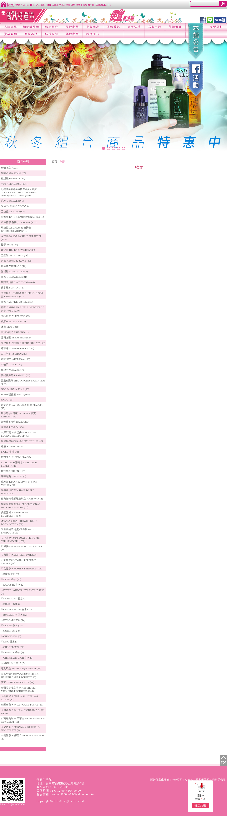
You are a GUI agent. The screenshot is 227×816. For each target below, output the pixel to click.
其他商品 (72, 34)
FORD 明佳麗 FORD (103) (15, 394)
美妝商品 (72, 26)
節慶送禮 (134, 26)
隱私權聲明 (202, 779)
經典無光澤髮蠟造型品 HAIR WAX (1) (22, 498)
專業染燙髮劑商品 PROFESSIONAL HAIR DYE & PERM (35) (20, 506)
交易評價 (64, 4)
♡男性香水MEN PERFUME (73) (19, 554)
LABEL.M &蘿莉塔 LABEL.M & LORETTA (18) (19, 464)
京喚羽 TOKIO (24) (11, 364)
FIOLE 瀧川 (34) (10, 451)
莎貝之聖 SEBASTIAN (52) (16, 337)
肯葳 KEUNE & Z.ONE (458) (16, 260)
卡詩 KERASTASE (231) (14, 183)
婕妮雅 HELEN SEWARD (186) (18, 249)
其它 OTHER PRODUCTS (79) (17, 682)
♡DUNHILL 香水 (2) (12, 652)
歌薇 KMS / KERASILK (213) (17, 301)
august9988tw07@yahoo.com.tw (73, 794)
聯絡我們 (88, 4)
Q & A (189, 779)
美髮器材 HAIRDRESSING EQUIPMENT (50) (15, 514)
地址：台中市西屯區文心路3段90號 (60, 783)
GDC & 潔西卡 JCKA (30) (15, 389)
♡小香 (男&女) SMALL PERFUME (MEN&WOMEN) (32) (20, 539)
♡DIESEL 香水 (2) (11, 603)
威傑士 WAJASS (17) (12, 369)
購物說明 (76, 4)
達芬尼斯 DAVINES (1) (13, 476)
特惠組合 (51, 26)
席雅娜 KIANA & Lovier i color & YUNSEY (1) (19, 483)
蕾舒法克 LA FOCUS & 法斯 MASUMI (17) (22, 406)
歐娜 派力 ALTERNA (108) (15, 359)
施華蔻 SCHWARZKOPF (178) (17, 348)
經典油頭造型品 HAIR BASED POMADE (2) (17, 492)
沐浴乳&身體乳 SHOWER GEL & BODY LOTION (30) (19, 522)
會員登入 (20, 4)
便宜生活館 (44, 779)
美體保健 (175, 26)
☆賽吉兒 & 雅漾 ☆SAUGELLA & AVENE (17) (19, 698)
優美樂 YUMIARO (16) (13, 266)
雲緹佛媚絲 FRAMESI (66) (15, 375)
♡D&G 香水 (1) (9, 641)
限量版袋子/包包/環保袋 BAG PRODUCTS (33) (17, 531)
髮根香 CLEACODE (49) (14, 271)
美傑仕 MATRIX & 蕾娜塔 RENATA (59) (23, 343)
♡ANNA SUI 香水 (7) (13, 663)
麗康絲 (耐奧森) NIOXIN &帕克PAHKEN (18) (18, 415)
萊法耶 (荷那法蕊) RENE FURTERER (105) (21, 238)
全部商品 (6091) (9, 167)
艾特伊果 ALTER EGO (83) (15, 316)
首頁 (54, 161)
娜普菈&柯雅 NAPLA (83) (15, 421)
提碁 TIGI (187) (9, 244)
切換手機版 (219, 779)
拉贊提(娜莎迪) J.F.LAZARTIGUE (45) (22, 441)
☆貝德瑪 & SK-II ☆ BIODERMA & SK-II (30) (23, 712)
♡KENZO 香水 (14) (12, 625)
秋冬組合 (92, 34)
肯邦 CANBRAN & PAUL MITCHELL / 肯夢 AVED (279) (22, 309)
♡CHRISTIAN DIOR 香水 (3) (17, 657)
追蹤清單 (52, 4)
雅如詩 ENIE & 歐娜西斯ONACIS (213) (22, 216)
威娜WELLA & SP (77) (13, 321)
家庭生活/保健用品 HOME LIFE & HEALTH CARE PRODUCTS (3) (19, 675)
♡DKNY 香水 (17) (11, 579)
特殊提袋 (51, 34)
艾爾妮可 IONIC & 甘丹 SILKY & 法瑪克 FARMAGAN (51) (22, 295)
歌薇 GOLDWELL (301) (14, 276)
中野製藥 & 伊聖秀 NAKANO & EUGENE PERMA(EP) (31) (18, 434)
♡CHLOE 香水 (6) (11, 636)
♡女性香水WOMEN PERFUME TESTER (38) (18, 562)
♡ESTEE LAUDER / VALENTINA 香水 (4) (22, 592)
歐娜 (62, 161)
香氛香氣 (113, 26)
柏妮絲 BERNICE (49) (13, 178)
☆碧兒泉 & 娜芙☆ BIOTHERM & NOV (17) (23, 737)
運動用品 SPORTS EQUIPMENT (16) (21, 668)
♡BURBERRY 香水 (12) (14, 614)
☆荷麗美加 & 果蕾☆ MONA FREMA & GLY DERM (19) (23, 720)
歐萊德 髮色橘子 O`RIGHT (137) (18, 222)
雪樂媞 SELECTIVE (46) (14, 255)
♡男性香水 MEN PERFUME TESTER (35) (21, 548)
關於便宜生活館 (159, 779)
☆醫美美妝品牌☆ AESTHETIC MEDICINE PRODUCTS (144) (18, 689)
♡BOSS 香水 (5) (10, 574)
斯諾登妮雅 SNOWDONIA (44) (18, 282)
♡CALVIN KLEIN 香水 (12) (16, 609)
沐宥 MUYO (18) (10, 326)
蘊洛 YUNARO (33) (12, 446)
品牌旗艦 (10, 26)
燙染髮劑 (10, 34)
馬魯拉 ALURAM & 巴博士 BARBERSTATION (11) (16, 229)
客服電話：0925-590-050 (53, 787)
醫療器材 (31, 34)
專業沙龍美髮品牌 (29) (13, 173)
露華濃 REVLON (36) (12, 427)
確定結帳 (200, 805)
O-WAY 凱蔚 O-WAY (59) (15, 206)
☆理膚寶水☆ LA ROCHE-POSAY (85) (22, 704)
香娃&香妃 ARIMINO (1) (14, 332)
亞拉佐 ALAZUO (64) (13, 211)
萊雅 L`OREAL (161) (12, 200)
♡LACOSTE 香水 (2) (12, 584)
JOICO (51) (7, 399)
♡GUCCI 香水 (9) (11, 630)
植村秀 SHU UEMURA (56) (16, 457)
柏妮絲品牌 (31, 26)
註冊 (30, 4)
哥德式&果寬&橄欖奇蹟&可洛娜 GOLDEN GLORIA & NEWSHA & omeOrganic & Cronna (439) (19, 192)
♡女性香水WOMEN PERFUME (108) (21, 568)
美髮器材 (216, 26)
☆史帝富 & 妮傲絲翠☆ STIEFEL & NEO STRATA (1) (20, 728)
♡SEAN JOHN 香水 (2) (13, 598)
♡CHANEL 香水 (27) (12, 647)
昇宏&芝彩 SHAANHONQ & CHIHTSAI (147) (23, 382)
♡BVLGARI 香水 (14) (13, 620)
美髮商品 (92, 26)
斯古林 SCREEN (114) (13, 470)
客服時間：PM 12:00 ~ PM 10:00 (59, 790)
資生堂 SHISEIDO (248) (14, 353)
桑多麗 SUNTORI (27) (13, 287)
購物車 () (103, 4)
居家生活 (154, 26)
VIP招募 (177, 779)
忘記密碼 (39, 4)
